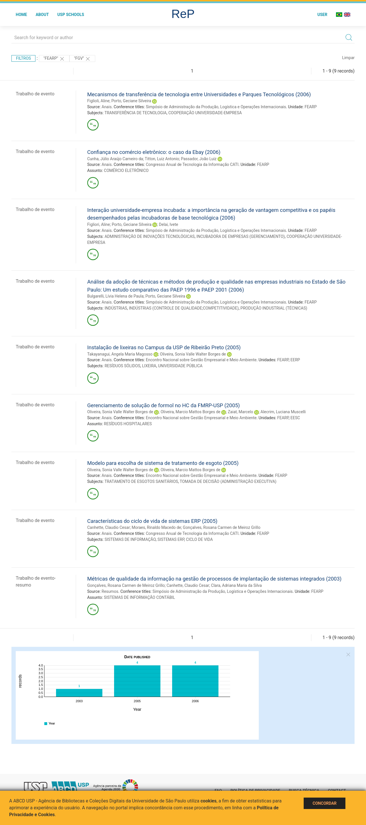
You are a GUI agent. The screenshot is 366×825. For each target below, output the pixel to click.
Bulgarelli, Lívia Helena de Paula (115, 296)
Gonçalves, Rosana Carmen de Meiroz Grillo (221, 527)
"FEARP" (54, 59)
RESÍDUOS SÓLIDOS (122, 366)
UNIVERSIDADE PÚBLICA (180, 366)
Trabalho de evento (35, 94)
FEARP (311, 107)
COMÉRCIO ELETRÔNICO (126, 170)
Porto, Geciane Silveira (131, 101)
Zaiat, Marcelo (240, 412)
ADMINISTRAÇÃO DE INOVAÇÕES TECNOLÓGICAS (150, 236)
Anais (107, 107)
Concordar (325, 803)
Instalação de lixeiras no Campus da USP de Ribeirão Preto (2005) (164, 347)
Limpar (348, 57)
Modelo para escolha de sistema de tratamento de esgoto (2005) (162, 463)
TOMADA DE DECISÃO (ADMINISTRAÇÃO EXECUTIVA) (228, 481)
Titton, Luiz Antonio (162, 158)
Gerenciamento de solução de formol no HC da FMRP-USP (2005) (163, 405)
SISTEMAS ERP (171, 539)
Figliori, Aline (98, 224)
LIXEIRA (149, 366)
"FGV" (82, 59)
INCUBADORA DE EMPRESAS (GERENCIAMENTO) (240, 236)
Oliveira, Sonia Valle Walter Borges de (193, 354)
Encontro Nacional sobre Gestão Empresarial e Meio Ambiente (201, 360)
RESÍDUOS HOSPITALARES (128, 423)
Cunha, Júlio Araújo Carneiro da (115, 158)
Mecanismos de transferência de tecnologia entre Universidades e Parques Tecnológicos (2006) (199, 94)
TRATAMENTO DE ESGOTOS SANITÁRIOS (141, 481)
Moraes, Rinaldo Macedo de (156, 527)
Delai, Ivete (168, 224)
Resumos (110, 591)
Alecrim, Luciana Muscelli (283, 412)
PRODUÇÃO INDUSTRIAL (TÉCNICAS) (273, 308)
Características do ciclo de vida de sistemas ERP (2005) (152, 521)
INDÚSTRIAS (116, 308)
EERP (295, 360)
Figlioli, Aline (98, 101)
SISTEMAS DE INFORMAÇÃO (130, 539)
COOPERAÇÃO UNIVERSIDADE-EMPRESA (205, 113)
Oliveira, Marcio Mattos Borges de (190, 412)
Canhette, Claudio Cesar (108, 527)
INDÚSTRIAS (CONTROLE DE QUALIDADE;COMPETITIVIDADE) (184, 308)
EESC (295, 417)
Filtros (23, 58)
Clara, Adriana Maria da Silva (236, 585)
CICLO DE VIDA (199, 539)
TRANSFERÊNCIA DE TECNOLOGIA (135, 113)
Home (21, 14)
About (42, 14)
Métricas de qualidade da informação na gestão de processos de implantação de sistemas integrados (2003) (214, 579)
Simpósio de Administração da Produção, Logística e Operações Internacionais (216, 107)
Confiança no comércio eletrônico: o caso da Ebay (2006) (153, 152)
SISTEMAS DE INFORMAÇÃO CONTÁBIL (139, 597)
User (322, 14)
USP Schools (70, 14)
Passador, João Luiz (199, 158)
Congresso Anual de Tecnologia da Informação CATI (192, 164)
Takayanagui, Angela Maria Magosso (119, 354)
